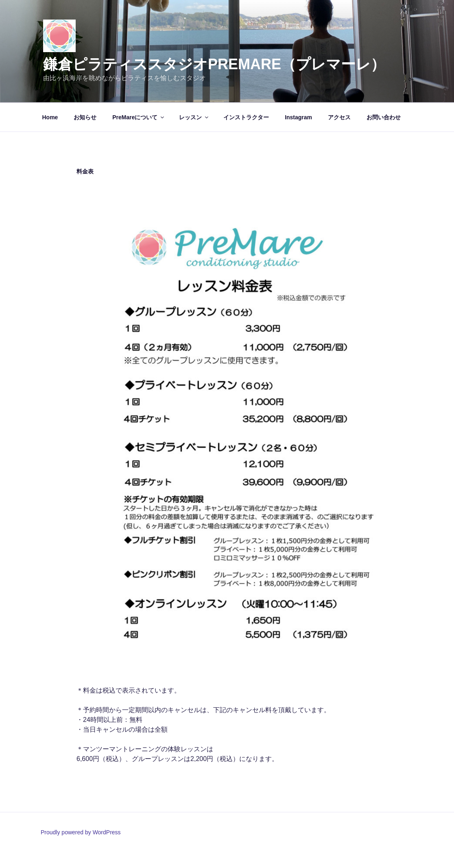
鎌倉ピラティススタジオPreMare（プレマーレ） (214, 64)
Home (50, 117)
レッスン (194, 117)
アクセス (339, 117)
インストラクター (246, 117)
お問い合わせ (384, 117)
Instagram (298, 117)
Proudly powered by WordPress (81, 832)
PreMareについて (138, 117)
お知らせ (85, 117)
